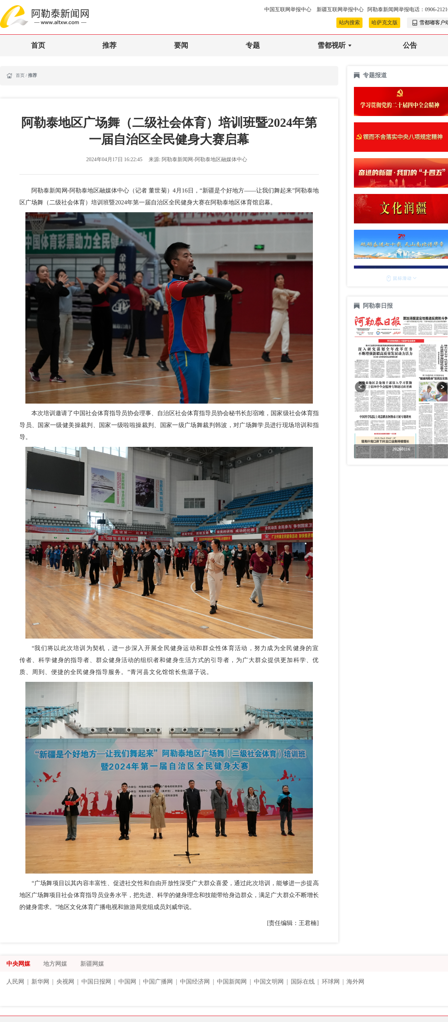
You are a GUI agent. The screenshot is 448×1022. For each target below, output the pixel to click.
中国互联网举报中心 (288, 9)
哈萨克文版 (384, 22)
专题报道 (375, 75)
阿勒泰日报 (378, 305)
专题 (253, 45)
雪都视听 (331, 45)
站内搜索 (349, 22)
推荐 (109, 45)
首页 (38, 45)
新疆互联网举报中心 (340, 9)
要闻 (181, 45)
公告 (410, 45)
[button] (360, 387)
